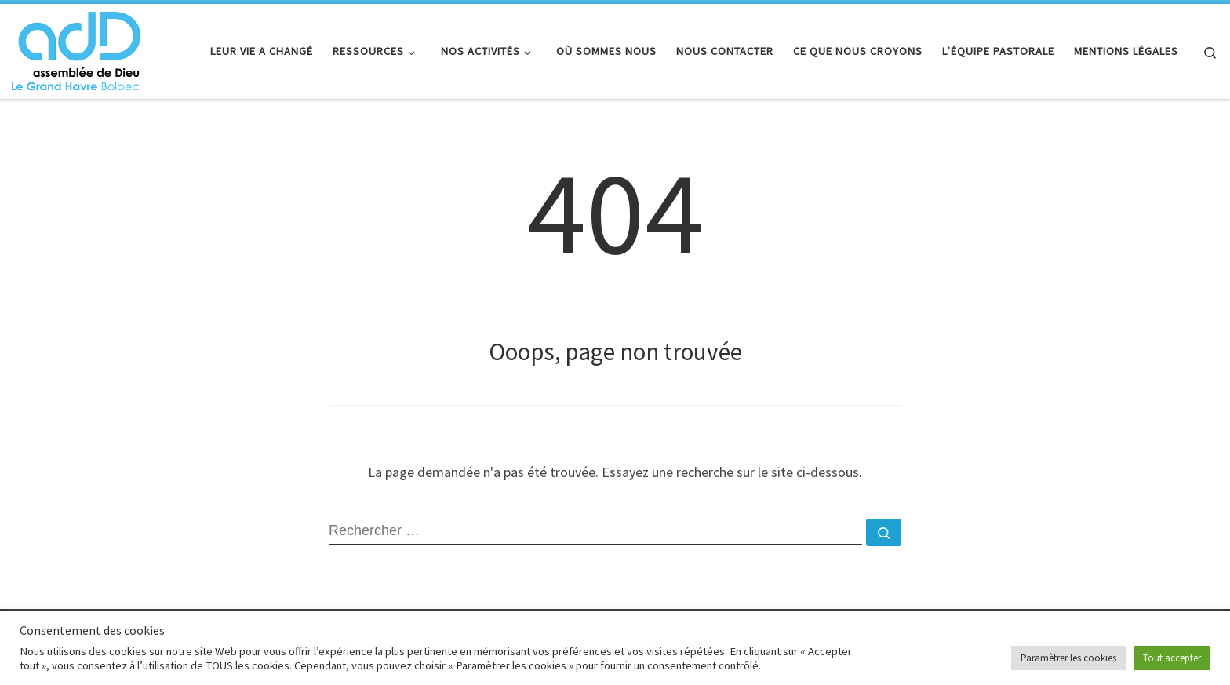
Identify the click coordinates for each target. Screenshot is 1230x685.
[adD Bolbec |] (76, 48)
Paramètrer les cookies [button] (1068, 658)
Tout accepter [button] (1172, 658)
